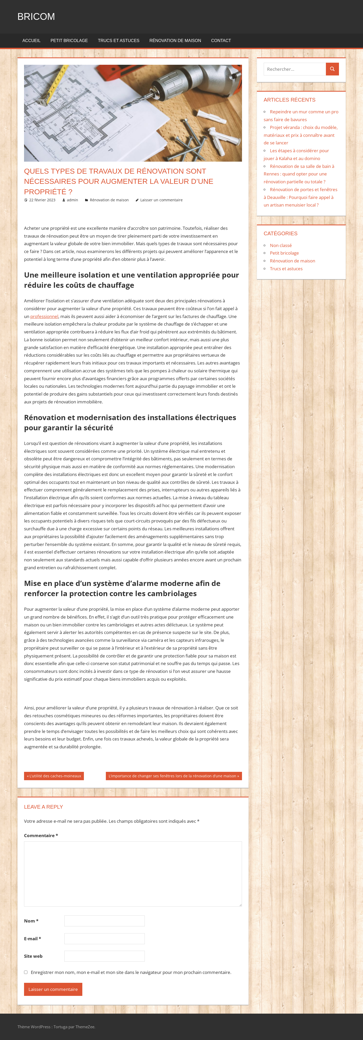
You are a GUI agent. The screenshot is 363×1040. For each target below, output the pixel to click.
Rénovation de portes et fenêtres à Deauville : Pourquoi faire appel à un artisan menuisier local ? (300, 197)
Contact (221, 40)
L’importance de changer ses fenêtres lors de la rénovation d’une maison (172, 776)
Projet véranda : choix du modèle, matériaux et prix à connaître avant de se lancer (301, 135)
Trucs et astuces (119, 40)
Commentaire (41, 835)
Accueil (31, 40)
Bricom (36, 16)
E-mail (32, 939)
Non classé (281, 245)
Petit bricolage (69, 40)
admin (72, 199)
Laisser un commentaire (161, 199)
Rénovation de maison (175, 40)
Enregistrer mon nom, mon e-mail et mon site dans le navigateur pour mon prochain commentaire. (131, 972)
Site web (33, 956)
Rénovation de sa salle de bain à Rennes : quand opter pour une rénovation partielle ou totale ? (299, 174)
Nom (31, 921)
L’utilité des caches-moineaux (55, 776)
